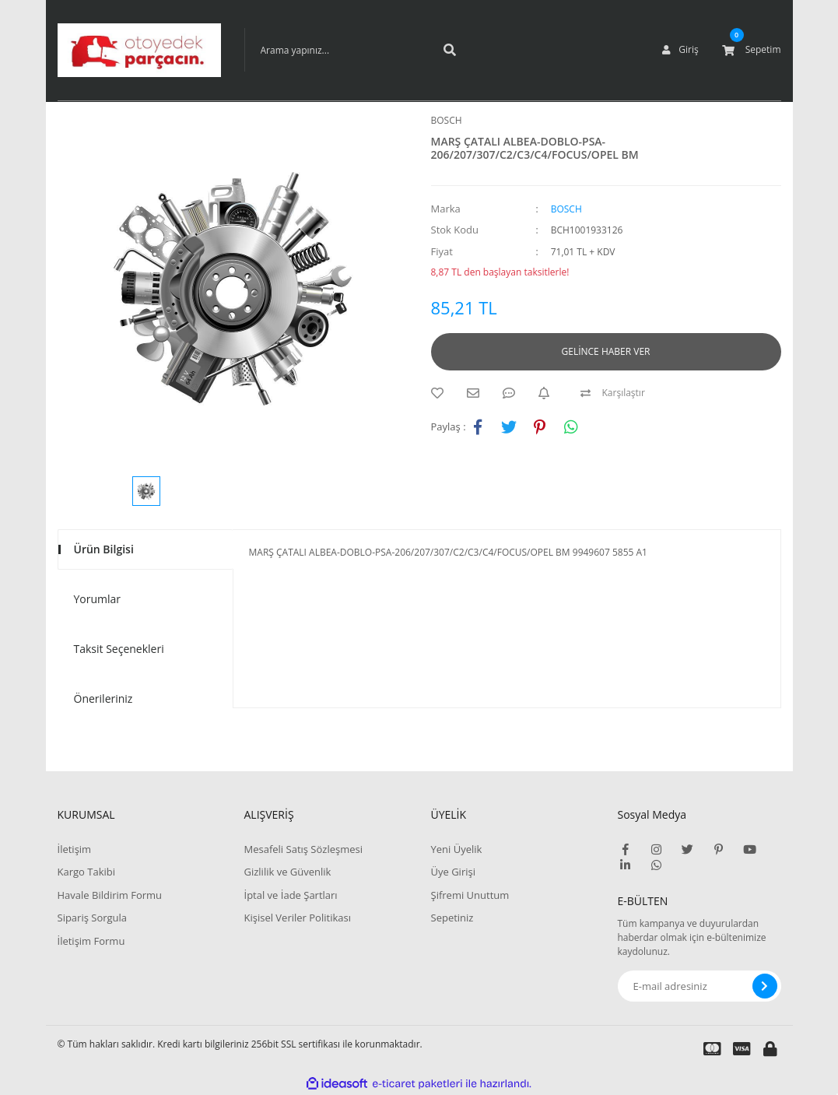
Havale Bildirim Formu (110, 895)
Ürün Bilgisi (104, 549)
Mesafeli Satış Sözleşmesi (303, 849)
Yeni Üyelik (456, 849)
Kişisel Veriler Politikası (297, 918)
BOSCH (446, 120)
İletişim (75, 849)
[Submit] (764, 986)
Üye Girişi (453, 872)
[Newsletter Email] (699, 986)
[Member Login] (680, 50)
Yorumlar (97, 598)
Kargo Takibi (86, 872)
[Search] (357, 50)
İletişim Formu (91, 941)
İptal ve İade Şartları (291, 895)
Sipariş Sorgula (93, 918)
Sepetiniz (452, 918)
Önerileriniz (103, 698)
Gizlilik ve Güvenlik (287, 872)
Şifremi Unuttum (470, 895)
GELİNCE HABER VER (606, 351)
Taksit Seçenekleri (119, 648)
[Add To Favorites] (441, 393)
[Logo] (139, 50)
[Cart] (751, 50)
